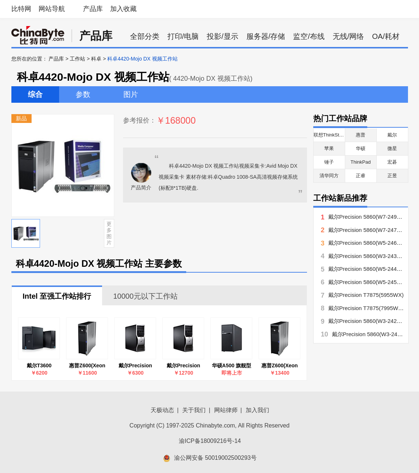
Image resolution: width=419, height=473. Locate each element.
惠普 (360, 135)
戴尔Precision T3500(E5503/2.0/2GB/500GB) (135, 366)
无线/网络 (348, 36)
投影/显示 (222, 36)
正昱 (392, 175)
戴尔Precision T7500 (183, 366)
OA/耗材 (385, 36)
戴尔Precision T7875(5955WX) (366, 295)
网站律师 (226, 410)
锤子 (329, 162)
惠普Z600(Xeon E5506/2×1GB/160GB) (280, 366)
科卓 (96, 59)
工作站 (77, 59)
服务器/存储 (265, 36)
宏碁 (392, 162)
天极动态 (162, 410)
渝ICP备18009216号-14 (210, 441)
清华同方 (329, 175)
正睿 (360, 175)
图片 (130, 94)
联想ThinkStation (332, 135)
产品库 (93, 8)
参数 (83, 94)
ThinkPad (361, 162)
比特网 (21, 8)
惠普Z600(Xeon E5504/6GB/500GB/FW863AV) (87, 366)
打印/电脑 (183, 36)
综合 (35, 94)
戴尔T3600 (39, 365)
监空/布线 (309, 36)
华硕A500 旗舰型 (231, 365)
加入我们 (257, 410)
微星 (392, 148)
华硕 (360, 148)
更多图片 (109, 233)
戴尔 (392, 135)
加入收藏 (123, 8)
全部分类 (144, 36)
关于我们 (194, 410)
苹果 (329, 148)
